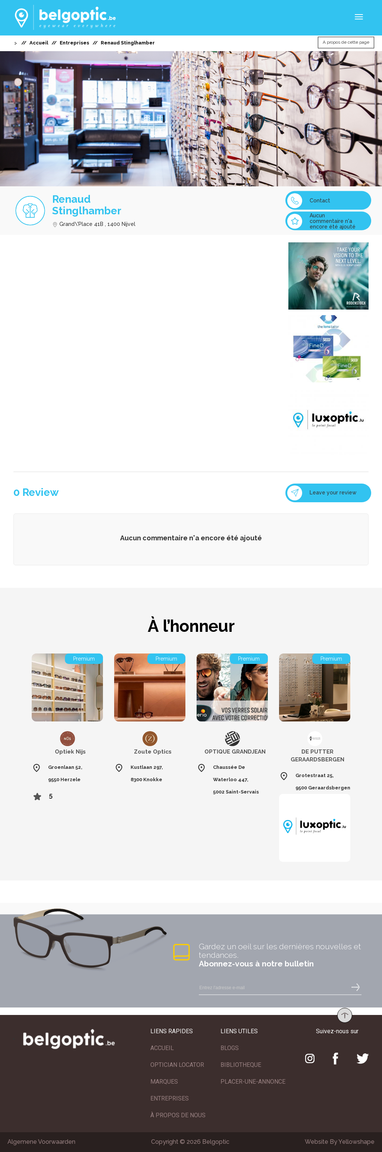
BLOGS (229, 1048)
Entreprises (74, 43)
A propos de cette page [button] (346, 42)
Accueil (38, 43)
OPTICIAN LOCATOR (177, 1064)
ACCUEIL (162, 1048)
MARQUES (164, 1081)
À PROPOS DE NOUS (178, 1115)
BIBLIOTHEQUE (240, 1064)
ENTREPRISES (169, 1098)
